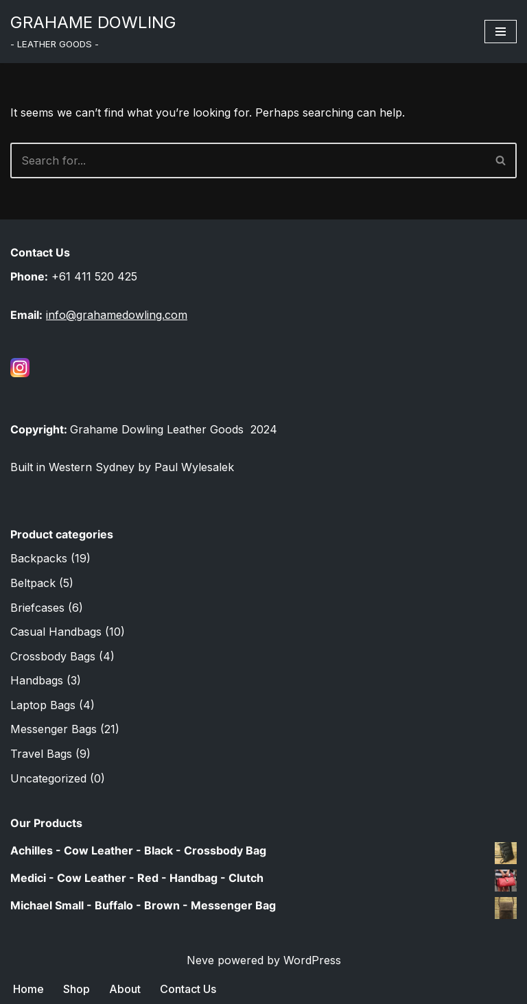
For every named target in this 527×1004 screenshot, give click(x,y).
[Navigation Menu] (500, 31)
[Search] (248, 160)
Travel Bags (41, 754)
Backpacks (38, 558)
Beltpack (33, 583)
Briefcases (37, 607)
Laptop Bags (42, 705)
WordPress (312, 960)
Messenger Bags (53, 729)
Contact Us (188, 989)
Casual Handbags (56, 631)
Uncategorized (48, 778)
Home (28, 989)
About (125, 989)
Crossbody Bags (52, 656)
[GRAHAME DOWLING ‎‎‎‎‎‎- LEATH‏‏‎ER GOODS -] (93, 31)
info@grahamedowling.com (116, 315)
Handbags (36, 680)
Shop (76, 989)
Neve (200, 960)
